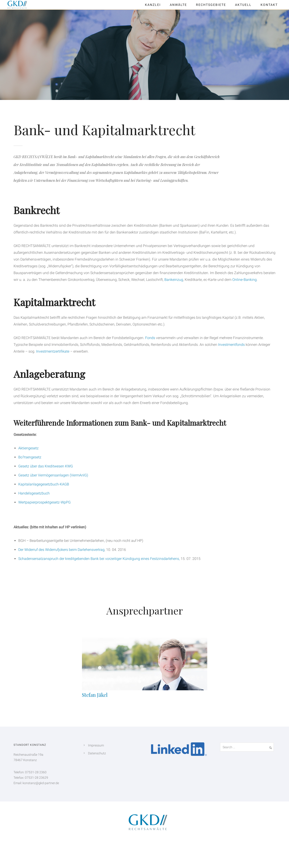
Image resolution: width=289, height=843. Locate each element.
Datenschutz (97, 753)
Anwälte (178, 5)
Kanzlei (153, 5)
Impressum (96, 745)
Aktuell (243, 5)
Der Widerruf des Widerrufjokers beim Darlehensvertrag (61, 549)
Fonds (150, 338)
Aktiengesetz (28, 448)
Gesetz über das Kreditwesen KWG (45, 466)
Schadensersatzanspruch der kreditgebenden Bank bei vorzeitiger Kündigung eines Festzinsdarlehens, (99, 559)
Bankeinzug (173, 279)
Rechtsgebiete (211, 5)
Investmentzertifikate (52, 351)
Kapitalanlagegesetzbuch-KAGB (43, 484)
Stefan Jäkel (94, 694)
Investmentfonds (231, 344)
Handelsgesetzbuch (34, 493)
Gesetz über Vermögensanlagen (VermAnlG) (53, 475)
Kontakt (269, 5)
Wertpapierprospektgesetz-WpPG (44, 502)
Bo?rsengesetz (29, 457)
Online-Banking (244, 279)
